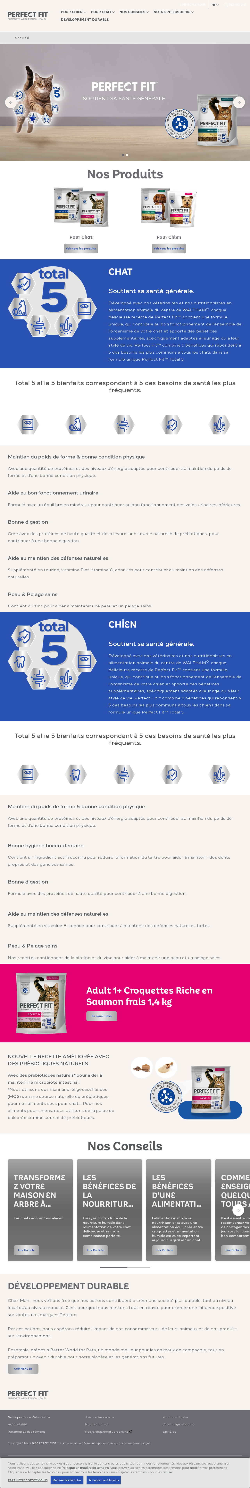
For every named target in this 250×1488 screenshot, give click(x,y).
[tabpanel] (125, 102)
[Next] (239, 102)
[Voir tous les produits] (81, 248)
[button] (215, 5)
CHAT (121, 272)
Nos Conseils (125, 1146)
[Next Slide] (238, 1210)
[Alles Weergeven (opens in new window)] (23, 1476)
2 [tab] (127, 155)
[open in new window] (81, 207)
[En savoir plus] (101, 1016)
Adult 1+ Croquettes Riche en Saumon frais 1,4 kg (149, 996)
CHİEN (123, 624)
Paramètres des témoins (26, 1431)
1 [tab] (123, 155)
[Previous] (11, 102)
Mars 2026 (31, 1443)
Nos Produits (125, 174)
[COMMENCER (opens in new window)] (23, 1369)
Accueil (21, 37)
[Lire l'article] (26, 1250)
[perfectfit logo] (28, 1395)
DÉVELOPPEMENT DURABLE (68, 1286)
